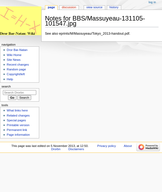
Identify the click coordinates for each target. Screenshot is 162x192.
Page (51, 7)
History (114, 7)
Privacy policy (106, 145)
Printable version (18, 125)
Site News (14, 59)
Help (10, 79)
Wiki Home (14, 55)
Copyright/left (16, 74)
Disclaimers (76, 149)
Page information (18, 134)
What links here (17, 110)
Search (6, 86)
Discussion (69, 7)
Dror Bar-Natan (17, 49)
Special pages (16, 120)
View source (94, 7)
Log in (152, 2)
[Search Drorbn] (19, 92)
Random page (16, 69)
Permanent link (17, 129)
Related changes (18, 115)
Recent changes (18, 64)
